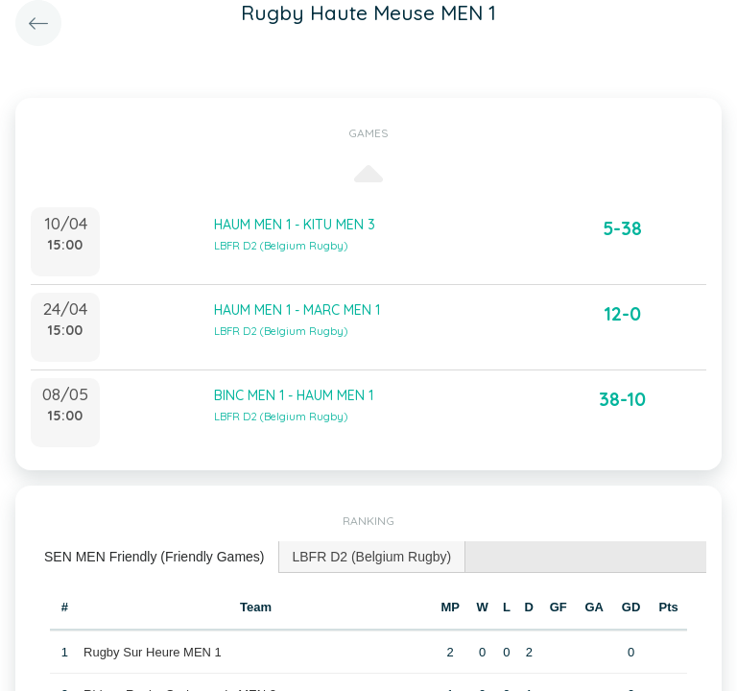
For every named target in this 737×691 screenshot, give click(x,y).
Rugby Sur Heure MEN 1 (152, 652)
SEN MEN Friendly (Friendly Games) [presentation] (154, 556)
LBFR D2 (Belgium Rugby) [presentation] (372, 556)
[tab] (155, 557)
